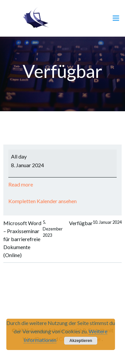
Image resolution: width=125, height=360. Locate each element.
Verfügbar (95, 223)
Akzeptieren (80, 340)
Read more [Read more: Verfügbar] (20, 184)
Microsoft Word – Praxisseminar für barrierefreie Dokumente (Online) (33, 239)
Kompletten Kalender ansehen (42, 201)
